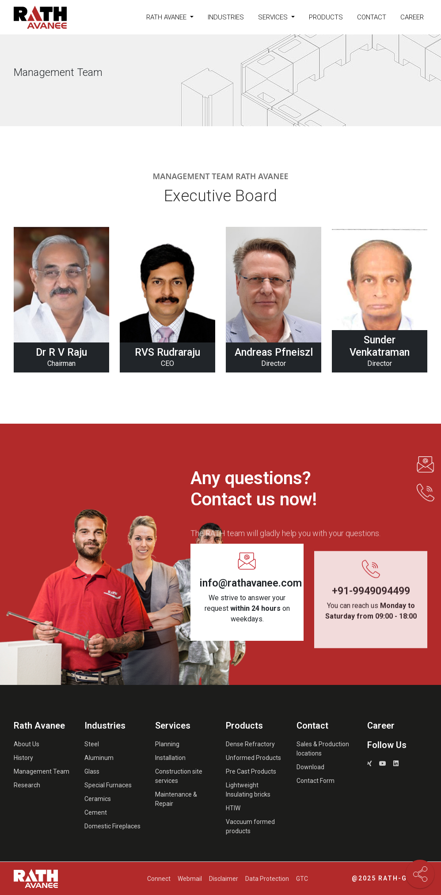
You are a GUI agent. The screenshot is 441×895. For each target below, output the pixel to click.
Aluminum (99, 757)
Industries (226, 17)
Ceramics (97, 798)
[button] (425, 464)
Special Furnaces (108, 785)
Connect (159, 878)
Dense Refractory (250, 744)
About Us (26, 744)
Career (412, 17)
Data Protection (267, 878)
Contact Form (316, 780)
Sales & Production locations (323, 749)
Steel (91, 744)
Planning (167, 744)
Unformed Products (253, 757)
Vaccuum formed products (250, 826)
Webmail (190, 878)
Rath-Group (402, 878)
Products (326, 17)
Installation (170, 757)
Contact (371, 17)
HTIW (233, 808)
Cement (95, 812)
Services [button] (273, 17)
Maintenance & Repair (176, 799)
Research (27, 785)
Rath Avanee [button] (167, 17)
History (23, 757)
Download (310, 767)
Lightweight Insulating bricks (248, 790)
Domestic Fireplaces (112, 826)
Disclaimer (223, 878)
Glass (91, 771)
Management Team (41, 771)
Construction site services (178, 776)
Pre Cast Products (251, 771)
